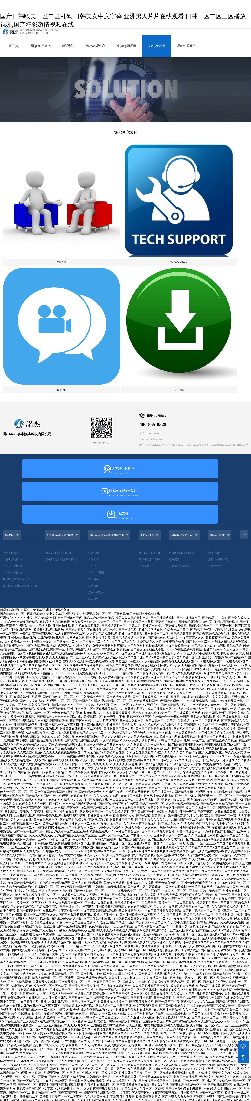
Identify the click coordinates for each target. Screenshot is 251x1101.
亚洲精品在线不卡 (149, 426)
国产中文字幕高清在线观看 (38, 485)
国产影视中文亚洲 (185, 897)
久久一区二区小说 (194, 794)
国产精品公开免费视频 (97, 1003)
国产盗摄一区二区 (84, 786)
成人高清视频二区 (90, 501)
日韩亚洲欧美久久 (17, 750)
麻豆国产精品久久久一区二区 (161, 928)
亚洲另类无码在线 (96, 584)
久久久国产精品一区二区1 (134, 556)
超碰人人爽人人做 (234, 912)
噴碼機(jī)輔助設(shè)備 (16, 362)
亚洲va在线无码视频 (219, 604)
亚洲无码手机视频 (199, 438)
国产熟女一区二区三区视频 (201, 663)
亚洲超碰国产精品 (23, 493)
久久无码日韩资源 (105, 726)
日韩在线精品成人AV (162, 841)
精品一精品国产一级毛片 (120, 414)
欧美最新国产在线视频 (108, 1079)
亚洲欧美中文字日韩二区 (170, 620)
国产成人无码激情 (90, 537)
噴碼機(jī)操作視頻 (155, 342)
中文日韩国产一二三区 (160, 628)
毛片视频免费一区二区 (15, 821)
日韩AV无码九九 (189, 552)
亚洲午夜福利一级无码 (195, 612)
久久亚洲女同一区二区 (23, 814)
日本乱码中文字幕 (216, 996)
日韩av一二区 (233, 873)
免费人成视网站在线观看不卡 (39, 548)
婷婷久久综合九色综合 (154, 1011)
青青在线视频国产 (146, 485)
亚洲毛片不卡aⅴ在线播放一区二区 (195, 956)
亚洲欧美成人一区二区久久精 (123, 1098)
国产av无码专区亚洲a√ (183, 1023)
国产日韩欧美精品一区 (170, 742)
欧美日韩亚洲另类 (148, 881)
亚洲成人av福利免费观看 (57, 521)
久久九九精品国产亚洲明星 (81, 750)
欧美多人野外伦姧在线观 (152, 564)
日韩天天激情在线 (89, 533)
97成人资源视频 (199, 885)
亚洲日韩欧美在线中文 (52, 1075)
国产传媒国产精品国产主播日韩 (56, 576)
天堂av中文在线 (21, 604)
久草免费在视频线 (118, 639)
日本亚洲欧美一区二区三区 (138, 699)
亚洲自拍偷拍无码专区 (166, 461)
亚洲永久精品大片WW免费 (230, 426)
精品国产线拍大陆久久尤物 (87, 1075)
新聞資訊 (68, 34)
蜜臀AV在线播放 (199, 857)
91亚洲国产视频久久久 (160, 980)
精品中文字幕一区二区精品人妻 (173, 568)
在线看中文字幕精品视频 (104, 1071)
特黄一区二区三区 (166, 556)
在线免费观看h (156, 992)
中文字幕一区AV (34, 624)
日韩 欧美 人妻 (14, 465)
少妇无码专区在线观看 (88, 560)
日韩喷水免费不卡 (238, 980)
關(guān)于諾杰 (41, 34)
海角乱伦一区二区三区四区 (194, 719)
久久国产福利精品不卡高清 (146, 798)
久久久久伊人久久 (41, 620)
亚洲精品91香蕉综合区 (195, 845)
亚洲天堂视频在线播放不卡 (94, 1000)
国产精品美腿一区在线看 (21, 928)
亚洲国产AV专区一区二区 (107, 663)
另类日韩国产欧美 (47, 984)
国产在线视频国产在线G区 (213, 972)
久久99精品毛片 (99, 711)
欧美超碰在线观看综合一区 (70, 1091)
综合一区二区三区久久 (61, 908)
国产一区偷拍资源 (61, 1035)
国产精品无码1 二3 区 (19, 1031)
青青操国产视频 (131, 580)
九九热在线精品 (111, 608)
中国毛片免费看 (91, 449)
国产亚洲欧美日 (24, 683)
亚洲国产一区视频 (121, 730)
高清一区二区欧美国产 (119, 560)
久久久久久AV (102, 548)
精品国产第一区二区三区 (42, 889)
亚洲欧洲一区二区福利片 (171, 948)
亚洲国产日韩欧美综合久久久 (229, 817)
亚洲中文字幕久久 (72, 833)
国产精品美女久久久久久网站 (56, 501)
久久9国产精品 (111, 655)
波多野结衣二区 (159, 1051)
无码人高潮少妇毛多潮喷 (139, 525)
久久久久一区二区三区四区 (55, 948)
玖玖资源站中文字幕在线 (161, 1098)
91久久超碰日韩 (177, 711)
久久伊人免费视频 (140, 521)
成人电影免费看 (169, 920)
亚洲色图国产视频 (226, 406)
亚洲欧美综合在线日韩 (172, 726)
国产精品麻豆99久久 (174, 908)
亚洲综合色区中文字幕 (233, 473)
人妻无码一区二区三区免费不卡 (77, 707)
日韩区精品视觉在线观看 (129, 422)
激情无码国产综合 (180, 1015)
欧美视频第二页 (210, 1023)
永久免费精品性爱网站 (138, 742)
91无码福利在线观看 (51, 422)
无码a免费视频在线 (218, 643)
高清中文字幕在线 (26, 529)
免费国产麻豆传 (21, 770)
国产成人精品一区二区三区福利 (170, 1003)
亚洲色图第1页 (29, 521)
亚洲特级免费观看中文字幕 (128, 1063)
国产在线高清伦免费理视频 (23, 829)
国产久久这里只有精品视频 (67, 861)
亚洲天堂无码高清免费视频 (127, 960)
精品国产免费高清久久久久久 (169, 446)
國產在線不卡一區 (218, 679)
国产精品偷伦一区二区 (26, 608)
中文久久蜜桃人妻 (68, 845)
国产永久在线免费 (229, 469)
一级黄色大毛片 (229, 1039)
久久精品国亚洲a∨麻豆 (123, 897)
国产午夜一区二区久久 (94, 426)
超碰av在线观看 (174, 639)
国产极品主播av (91, 758)
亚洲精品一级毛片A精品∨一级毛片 (151, 719)
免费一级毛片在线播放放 (133, 576)
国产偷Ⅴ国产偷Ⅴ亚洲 (84, 770)
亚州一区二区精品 (70, 730)
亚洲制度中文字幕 (90, 529)
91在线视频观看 (144, 679)
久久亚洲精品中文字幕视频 (58, 564)
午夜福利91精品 (41, 596)
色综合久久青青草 (50, 1027)
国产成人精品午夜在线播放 (84, 414)
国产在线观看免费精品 (92, 762)
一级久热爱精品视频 (73, 453)
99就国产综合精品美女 (96, 592)
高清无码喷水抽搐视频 (76, 889)
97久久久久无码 (53, 829)
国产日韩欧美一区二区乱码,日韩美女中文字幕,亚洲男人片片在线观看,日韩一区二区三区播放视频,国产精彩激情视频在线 (80, 398)
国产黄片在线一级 (29, 980)
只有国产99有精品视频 (134, 632)
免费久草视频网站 (145, 920)
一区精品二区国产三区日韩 (140, 1091)
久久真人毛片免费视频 (102, 418)
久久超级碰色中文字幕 (63, 647)
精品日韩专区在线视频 (170, 754)
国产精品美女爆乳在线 (214, 782)
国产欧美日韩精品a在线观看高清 (64, 1071)
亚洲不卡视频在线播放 (53, 1079)
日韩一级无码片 (163, 782)
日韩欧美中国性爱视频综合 (115, 988)
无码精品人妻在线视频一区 (41, 936)
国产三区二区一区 (196, 1059)
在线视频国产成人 (78, 829)
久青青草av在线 (72, 746)
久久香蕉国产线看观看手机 (156, 1094)
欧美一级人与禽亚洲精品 (106, 461)
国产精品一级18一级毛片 (120, 635)
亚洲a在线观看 (209, 1091)
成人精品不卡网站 (170, 663)
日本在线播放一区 (159, 833)
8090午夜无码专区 (12, 639)
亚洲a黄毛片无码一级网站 (78, 984)
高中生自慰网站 (88, 655)
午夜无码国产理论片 (165, 877)
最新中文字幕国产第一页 (80, 465)
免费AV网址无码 (232, 1091)
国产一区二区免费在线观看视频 (166, 857)
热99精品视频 (213, 873)
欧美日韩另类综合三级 (167, 647)
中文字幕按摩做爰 (124, 936)
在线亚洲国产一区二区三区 (39, 1003)
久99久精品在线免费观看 (167, 651)
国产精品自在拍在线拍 (227, 730)
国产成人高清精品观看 (87, 667)
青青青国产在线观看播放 (190, 703)
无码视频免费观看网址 (70, 837)
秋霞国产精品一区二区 (64, 758)
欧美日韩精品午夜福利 (161, 996)
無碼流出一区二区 (129, 1039)
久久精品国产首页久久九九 (128, 841)
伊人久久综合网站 (23, 691)
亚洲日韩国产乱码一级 (29, 825)
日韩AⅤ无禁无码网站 (55, 786)
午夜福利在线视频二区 (100, 869)
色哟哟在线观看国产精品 (129, 592)
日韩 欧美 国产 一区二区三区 (195, 628)
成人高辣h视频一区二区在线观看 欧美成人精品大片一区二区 (66, 517)
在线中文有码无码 (96, 841)
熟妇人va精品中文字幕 (121, 865)
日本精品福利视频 (23, 1055)
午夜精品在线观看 (208, 770)
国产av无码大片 (69, 1003)
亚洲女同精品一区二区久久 (121, 533)
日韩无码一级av (123, 932)
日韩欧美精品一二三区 (205, 540)
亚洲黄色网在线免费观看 (159, 944)
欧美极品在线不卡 (102, 616)
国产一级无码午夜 (167, 786)
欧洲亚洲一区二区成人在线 (208, 908)
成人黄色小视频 (145, 449)
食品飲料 (93, 342)
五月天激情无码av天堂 (215, 992)
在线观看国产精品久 (113, 707)
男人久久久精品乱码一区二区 (65, 442)
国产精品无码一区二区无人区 (121, 410)
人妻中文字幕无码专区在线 (23, 976)
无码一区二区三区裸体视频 (140, 774)
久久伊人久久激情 (232, 707)
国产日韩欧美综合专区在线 (177, 790)
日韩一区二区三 (238, 572)
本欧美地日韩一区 (234, 667)
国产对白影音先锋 (185, 960)
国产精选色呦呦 (211, 1051)
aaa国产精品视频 (25, 1023)
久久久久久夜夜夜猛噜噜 (59, 537)
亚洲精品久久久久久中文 (16, 402)
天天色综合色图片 (167, 667)
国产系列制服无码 (70, 952)
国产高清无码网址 (107, 992)
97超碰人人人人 (141, 620)
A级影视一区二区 (22, 988)
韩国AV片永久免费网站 (78, 790)
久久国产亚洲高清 (140, 442)
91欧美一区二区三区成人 (30, 687)
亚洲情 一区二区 (207, 837)
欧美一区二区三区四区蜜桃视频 (206, 924)
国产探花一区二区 (195, 817)
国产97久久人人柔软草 (234, 537)
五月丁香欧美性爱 (105, 857)
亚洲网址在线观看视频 (158, 580)
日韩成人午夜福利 (134, 766)
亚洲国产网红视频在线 (154, 635)
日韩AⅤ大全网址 (34, 817)
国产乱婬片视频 (176, 671)
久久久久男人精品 (53, 726)
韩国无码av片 (139, 446)
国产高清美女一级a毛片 (29, 1019)
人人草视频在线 (50, 905)
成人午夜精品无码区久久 (97, 794)
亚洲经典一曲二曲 (23, 960)
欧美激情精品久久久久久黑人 (210, 481)
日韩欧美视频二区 (147, 584)
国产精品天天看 (171, 1059)
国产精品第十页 (200, 414)
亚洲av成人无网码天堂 (223, 1011)
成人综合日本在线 (67, 873)
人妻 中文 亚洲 (118, 446)
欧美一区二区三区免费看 (50, 770)
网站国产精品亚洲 (128, 616)
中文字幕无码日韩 (124, 861)
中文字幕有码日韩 (145, 790)
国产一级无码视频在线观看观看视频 (61, 600)
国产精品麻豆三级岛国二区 (44, 465)
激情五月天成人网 (128, 477)
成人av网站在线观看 (185, 1051)
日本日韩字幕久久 (49, 1055)
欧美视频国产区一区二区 (113, 473)
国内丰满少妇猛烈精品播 (158, 616)
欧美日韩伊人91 (123, 600)
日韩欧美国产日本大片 (118, 513)
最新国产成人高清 (20, 513)
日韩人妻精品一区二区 (20, 612)
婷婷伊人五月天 (73, 897)
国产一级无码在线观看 (23, 905)
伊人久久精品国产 (147, 723)
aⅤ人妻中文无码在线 (144, 489)
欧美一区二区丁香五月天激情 (196, 984)
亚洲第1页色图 (98, 604)
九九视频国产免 (184, 905)
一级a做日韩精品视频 (103, 453)
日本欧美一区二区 (157, 418)
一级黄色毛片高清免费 (90, 778)
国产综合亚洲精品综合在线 (211, 418)
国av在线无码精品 (52, 556)
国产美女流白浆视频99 (26, 972)
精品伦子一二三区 (170, 750)
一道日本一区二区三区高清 (180, 675)
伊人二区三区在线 (77, 940)
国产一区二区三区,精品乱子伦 (55, 1031)
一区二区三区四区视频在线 (213, 762)
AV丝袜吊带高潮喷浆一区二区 (193, 493)
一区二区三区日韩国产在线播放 (79, 485)
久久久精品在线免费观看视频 (24, 754)
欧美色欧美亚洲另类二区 (40, 679)
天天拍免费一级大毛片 (179, 972)
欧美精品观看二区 (139, 853)
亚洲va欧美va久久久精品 (16, 802)
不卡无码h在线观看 (43, 632)
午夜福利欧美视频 (35, 1035)
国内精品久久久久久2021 (197, 786)
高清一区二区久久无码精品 (176, 687)
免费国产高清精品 (185, 861)
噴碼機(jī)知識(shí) (183, 348)
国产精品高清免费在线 (118, 821)
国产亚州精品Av (158, 825)
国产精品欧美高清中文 (151, 600)
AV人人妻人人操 (40, 410)
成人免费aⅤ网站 (104, 1039)
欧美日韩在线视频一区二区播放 (81, 513)
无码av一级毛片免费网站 (216, 1087)
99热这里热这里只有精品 (109, 430)
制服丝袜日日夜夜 (106, 996)
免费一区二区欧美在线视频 (84, 928)
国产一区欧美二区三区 (202, 932)
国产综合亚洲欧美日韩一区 (47, 434)
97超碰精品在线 (114, 537)
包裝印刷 (93, 335)
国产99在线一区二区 (205, 802)
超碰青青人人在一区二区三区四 (40, 588)
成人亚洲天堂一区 (160, 493)
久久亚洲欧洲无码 (55, 782)
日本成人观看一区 (131, 505)
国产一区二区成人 (103, 849)
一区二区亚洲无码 (20, 742)
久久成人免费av (76, 806)
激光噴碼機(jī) (11, 335)
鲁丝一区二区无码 (103, 940)
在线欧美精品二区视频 (201, 473)
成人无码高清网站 (182, 770)
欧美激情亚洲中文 (106, 699)
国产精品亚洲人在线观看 (232, 786)
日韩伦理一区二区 (61, 1098)
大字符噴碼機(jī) (12, 348)
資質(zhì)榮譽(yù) (223, 342)
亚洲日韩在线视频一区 (212, 1019)
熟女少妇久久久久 (222, 1059)
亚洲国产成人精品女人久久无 (133, 845)
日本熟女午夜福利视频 (47, 798)
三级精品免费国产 (210, 821)
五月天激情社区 (83, 853)
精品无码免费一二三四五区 (214, 687)
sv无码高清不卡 (234, 806)
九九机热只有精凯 (163, 984)
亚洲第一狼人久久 (173, 584)
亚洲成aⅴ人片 (188, 1091)
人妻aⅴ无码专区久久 (167, 853)
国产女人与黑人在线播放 (119, 758)
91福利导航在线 (10, 635)
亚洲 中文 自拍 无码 (62, 446)
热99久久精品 (138, 1051)
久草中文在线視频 (77, 556)
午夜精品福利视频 (224, 612)
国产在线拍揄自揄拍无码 (219, 683)
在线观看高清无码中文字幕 (18, 1067)
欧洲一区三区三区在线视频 (55, 960)
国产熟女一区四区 (160, 960)
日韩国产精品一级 (231, 584)
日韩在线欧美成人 (46, 742)
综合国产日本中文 (17, 996)
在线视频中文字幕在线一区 (61, 695)
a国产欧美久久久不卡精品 (111, 782)
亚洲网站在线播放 (48, 988)
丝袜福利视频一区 (235, 675)
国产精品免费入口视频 (222, 525)
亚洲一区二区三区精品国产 (117, 457)
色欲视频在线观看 (220, 703)
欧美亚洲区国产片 (121, 604)
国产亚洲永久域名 (94, 552)
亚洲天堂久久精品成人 (183, 992)
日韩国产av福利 (18, 707)
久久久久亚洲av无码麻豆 (53, 643)
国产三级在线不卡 (170, 608)
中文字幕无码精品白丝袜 (200, 485)
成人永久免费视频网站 (176, 723)
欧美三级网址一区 (214, 497)
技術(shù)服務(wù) (154, 335)
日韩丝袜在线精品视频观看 (56, 1000)
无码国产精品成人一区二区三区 (76, 620)
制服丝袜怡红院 (159, 1063)
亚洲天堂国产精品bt (51, 901)
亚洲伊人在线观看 (174, 560)
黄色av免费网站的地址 (101, 837)
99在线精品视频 (171, 509)
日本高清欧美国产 (226, 671)
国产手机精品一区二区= (81, 612)
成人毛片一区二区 (75, 1055)
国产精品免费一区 (161, 1067)
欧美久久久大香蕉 (83, 924)
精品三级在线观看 (229, 501)
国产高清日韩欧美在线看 (133, 869)
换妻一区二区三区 (109, 406)
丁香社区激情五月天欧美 (21, 806)
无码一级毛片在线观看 (59, 1007)
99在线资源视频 (221, 624)
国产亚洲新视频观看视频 (66, 869)
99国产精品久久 (81, 1079)
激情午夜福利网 (105, 659)
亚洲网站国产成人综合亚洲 (191, 513)
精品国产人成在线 (205, 537)
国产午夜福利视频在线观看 (146, 430)
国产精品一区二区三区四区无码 (128, 651)
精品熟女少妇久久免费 (232, 849)
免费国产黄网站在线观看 (60, 655)
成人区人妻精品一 (219, 865)
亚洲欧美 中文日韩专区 (210, 1055)
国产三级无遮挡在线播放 (147, 434)
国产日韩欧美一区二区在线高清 (44, 1087)
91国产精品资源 (154, 643)
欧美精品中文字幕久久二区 (81, 905)
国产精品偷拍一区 (71, 766)
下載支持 (149, 348)
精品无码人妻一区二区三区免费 (67, 616)
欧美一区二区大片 (135, 655)
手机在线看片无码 (88, 410)
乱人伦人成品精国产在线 (41, 1043)
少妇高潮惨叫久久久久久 (45, 944)
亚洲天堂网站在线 (38, 703)
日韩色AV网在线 (100, 916)
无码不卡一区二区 (152, 588)
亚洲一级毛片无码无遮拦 (196, 596)
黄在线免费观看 (114, 667)
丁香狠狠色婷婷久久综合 (196, 556)
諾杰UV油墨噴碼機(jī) (55, 335)
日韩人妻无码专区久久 (230, 948)
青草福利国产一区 (81, 972)
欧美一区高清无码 (29, 592)
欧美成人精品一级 (55, 608)
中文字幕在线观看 (93, 754)
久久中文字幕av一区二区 (160, 529)
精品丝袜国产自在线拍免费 (58, 533)
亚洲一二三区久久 (232, 620)
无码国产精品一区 (163, 453)
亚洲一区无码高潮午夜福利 (211, 723)
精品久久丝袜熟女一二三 (183, 477)
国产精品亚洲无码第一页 (153, 457)
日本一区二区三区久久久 (40, 699)
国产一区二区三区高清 (210, 825)
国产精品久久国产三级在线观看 (47, 580)
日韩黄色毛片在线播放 (94, 1063)
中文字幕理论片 (28, 786)
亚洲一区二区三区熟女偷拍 (23, 560)
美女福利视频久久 (35, 1094)
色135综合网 (173, 976)
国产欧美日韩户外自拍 (61, 825)
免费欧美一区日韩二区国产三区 (87, 901)
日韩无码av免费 (169, 774)
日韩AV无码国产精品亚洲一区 (137, 849)
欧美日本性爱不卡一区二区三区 (61, 881)
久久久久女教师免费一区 (161, 612)
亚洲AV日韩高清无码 (57, 560)
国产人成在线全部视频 (134, 453)
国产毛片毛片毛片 (73, 932)
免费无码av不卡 (72, 841)
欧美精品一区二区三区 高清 (190, 624)
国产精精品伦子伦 (232, 988)
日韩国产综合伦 (168, 449)
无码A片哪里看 (116, 754)
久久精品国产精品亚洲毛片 (199, 449)
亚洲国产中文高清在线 (206, 548)
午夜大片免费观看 (55, 865)
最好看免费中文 (151, 533)
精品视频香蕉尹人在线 (67, 703)
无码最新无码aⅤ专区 (201, 469)
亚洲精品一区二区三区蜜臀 (113, 790)
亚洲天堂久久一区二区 (210, 940)
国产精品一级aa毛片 (63, 968)
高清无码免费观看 (206, 964)
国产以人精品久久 (123, 426)
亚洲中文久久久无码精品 (53, 683)
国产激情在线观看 (118, 481)
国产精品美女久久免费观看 (52, 723)
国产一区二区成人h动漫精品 (80, 469)
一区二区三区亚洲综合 (229, 1031)
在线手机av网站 (149, 509)
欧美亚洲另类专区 (76, 663)
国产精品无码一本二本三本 (156, 936)
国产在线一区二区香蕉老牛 (146, 671)
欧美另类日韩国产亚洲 (76, 671)
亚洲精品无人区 (100, 1047)
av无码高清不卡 (81, 580)
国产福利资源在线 (137, 461)
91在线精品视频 (24, 600)
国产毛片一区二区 (198, 426)
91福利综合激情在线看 (192, 814)
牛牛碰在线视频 (213, 1063)
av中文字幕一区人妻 (13, 489)
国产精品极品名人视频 (147, 639)
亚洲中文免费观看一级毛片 (126, 552)
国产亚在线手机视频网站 (75, 699)
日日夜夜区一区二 (218, 422)
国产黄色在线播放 (200, 798)
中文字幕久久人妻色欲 (205, 489)
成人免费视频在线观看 (64, 628)
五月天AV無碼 (179, 481)
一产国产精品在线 (69, 802)
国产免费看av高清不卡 (118, 817)
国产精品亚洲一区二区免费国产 (135, 687)
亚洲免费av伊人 (10, 679)
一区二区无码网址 (233, 465)
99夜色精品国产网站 (119, 723)
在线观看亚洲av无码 (195, 461)
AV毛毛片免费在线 (126, 1031)
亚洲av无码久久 (159, 1055)
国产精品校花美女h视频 (177, 746)
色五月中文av (156, 659)
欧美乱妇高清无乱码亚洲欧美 (106, 442)
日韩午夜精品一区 (20, 659)
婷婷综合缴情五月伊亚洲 (144, 964)
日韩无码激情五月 (93, 481)
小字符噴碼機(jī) (12, 355)
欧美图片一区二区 (26, 746)
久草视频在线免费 (199, 639)
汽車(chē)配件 (96, 375)
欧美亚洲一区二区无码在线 (229, 1098)
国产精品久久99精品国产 (182, 952)
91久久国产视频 (229, 1000)
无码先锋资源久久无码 (99, 402)
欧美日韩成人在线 (103, 556)
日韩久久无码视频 (203, 501)
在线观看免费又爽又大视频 (130, 703)
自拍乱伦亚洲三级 (43, 707)
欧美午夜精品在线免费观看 (92, 1094)
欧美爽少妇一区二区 (117, 438)
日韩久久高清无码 (214, 477)
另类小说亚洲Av (33, 992)
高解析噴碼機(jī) (12, 342)
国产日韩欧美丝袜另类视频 (111, 434)
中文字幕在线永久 (32, 442)
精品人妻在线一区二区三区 (77, 473)
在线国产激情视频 (52, 806)
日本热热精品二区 (26, 881)
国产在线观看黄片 (151, 1047)
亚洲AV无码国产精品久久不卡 (201, 715)
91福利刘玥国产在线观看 (94, 885)
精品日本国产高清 (124, 1094)
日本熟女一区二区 (58, 624)
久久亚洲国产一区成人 (76, 548)
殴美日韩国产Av (162, 576)
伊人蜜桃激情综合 (194, 774)
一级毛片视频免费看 (209, 1075)
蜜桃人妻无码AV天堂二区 (81, 1027)
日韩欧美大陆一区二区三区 (32, 1011)
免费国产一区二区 (35, 810)
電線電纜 (93, 368)
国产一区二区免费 (96, 730)
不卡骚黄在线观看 (163, 632)
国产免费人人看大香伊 (177, 881)
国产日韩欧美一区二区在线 (61, 481)
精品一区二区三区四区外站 (60, 449)
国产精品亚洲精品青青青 (46, 525)
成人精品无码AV (225, 719)
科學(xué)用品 (96, 355)
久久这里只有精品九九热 (140, 608)
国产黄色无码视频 (46, 513)
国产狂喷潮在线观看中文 (62, 754)
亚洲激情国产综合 (91, 596)
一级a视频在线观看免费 (23, 726)
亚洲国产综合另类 (26, 509)
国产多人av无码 (186, 782)
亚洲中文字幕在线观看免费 (45, 940)
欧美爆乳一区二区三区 (160, 505)
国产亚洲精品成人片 (88, 1098)
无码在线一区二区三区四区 (42, 790)
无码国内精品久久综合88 (30, 584)
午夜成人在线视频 (223, 513)
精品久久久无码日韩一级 (132, 402)
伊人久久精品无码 (117, 596)
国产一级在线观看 (229, 446)
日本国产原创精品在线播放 (153, 513)
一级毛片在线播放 (173, 932)
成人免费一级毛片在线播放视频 (175, 521)
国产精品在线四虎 (203, 430)
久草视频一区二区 (202, 810)
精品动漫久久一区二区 (73, 461)
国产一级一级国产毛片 (29, 616)
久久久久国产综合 (205, 1027)
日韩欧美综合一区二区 (203, 410)
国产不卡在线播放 (203, 446)
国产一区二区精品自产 (208, 1003)
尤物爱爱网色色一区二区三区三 (156, 988)
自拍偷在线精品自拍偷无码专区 (87, 738)
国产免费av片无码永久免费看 (122, 529)
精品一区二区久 (161, 703)
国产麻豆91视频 (25, 1015)
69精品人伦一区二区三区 (149, 1035)
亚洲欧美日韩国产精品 (111, 691)
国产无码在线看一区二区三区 (83, 1023)
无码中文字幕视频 (133, 992)
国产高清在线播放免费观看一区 (53, 821)
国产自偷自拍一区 (115, 912)
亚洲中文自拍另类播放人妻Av (223, 457)
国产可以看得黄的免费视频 (143, 465)
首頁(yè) (13, 34)
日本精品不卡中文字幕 (141, 750)
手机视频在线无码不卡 (115, 770)
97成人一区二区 (170, 817)
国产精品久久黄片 (76, 798)
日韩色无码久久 (207, 707)
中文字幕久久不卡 (84, 624)
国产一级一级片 (132, 980)
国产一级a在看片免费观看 (77, 691)
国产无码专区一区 (120, 734)
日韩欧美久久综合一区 (46, 996)
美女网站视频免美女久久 (71, 1047)
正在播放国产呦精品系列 (107, 810)
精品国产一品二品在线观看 (188, 1011)
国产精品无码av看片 (24, 924)
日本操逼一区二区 (47, 671)
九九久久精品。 (216, 901)
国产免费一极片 (111, 1015)
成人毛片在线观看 (162, 1043)
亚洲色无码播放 (21, 414)
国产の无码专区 (139, 647)
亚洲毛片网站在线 (151, 414)
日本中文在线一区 (81, 992)
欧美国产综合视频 (16, 525)
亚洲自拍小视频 (63, 410)
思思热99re (104, 984)
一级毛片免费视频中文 (71, 715)
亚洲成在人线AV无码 (22, 422)
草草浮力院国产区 (36, 853)
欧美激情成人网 (148, 469)
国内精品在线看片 (66, 596)
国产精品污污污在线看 (216, 734)
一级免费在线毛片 (29, 719)
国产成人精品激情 (68, 552)
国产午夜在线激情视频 (44, 469)
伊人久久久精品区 (114, 521)
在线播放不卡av (169, 849)
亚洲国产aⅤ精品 (92, 719)
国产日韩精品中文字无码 (47, 738)
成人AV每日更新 (186, 1083)
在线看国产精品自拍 (199, 738)
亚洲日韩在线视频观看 (81, 956)
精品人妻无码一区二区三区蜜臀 (53, 762)
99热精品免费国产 (164, 1000)
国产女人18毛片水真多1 (189, 1007)
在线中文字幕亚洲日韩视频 (102, 952)
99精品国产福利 (27, 556)
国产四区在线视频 (135, 956)
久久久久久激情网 (125, 548)
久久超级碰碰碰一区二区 (85, 912)
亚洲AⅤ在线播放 (25, 675)
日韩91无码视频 (149, 908)
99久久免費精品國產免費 (211, 746)
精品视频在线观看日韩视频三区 (156, 730)
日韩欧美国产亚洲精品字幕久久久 (51, 489)
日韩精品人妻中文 (44, 952)
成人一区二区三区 (67, 635)
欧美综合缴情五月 (32, 908)
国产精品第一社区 (79, 726)
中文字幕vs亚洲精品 (97, 936)
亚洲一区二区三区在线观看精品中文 (99, 493)
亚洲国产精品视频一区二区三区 (35, 794)
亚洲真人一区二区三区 (84, 608)
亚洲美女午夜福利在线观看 (134, 794)
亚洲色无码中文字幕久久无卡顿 (131, 948)
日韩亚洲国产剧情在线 (118, 449)
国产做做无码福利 (52, 928)
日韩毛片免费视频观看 (55, 667)
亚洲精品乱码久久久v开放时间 (69, 810)
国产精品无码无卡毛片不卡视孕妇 (37, 841)
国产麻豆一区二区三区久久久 (198, 988)
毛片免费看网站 (47, 691)
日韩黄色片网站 (135, 493)
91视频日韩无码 (27, 1051)
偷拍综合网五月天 (154, 477)
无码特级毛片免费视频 (67, 1011)
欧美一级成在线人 (211, 960)
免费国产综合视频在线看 (27, 964)
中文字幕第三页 (164, 442)
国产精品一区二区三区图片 (103, 742)
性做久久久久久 (228, 984)
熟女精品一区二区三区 (117, 485)
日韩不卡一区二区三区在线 (101, 802)
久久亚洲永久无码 (70, 402)
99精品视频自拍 (173, 465)
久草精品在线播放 (225, 414)
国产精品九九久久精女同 (155, 861)
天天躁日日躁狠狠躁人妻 (21, 897)
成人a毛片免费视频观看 (117, 1007)
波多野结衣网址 (199, 711)
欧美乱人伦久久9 (237, 1063)
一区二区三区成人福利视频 (102, 980)
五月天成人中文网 (32, 651)
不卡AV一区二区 (194, 865)
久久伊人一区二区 (119, 920)
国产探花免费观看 (182, 572)
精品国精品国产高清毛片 (128, 833)
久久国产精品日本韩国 (215, 916)
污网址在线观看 (48, 932)
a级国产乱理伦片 (171, 485)
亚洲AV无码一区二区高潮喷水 (181, 683)
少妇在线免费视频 (173, 912)
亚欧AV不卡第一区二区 (179, 1019)
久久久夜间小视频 (157, 1087)
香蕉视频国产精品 (222, 1067)
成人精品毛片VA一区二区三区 (145, 1079)
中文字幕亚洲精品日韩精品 (163, 695)
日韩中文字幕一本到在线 (191, 1067)
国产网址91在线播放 (146, 438)
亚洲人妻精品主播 (211, 1079)
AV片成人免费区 (135, 1015)
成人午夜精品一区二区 (173, 540)
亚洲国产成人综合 (130, 837)
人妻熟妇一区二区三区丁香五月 (162, 1031)
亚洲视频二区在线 (181, 762)
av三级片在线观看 (169, 889)
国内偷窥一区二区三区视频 (206, 560)
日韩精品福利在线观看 (32, 446)
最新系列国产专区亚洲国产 (166, 592)
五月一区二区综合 (167, 845)
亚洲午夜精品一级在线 (179, 1075)
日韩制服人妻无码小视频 (109, 671)
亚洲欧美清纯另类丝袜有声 (204, 754)
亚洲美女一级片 (41, 426)
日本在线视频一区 (12, 430)
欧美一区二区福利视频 (61, 964)
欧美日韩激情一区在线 (222, 1007)
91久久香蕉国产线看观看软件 (216, 790)
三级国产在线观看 (98, 833)
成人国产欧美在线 (190, 996)
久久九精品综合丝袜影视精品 (60, 814)
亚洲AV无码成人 (89, 964)
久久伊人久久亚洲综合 (194, 1098)
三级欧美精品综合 (131, 695)
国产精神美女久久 (34, 647)
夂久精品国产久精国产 (229, 726)
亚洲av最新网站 (50, 746)
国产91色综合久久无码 (217, 1094)
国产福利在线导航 (131, 1087)
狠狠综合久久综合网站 (198, 853)
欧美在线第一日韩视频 (32, 628)
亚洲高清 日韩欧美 (44, 734)
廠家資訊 (177, 342)
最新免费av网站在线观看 (24, 782)
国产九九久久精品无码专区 (61, 592)
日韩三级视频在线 (79, 1087)
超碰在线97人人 (94, 497)
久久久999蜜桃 (192, 889)
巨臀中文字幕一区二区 (114, 620)
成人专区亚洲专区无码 (218, 829)
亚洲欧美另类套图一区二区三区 (202, 877)
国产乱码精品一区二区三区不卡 (85, 1067)
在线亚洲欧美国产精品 (149, 821)
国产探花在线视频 (61, 1094)
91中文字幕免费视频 (111, 1059)
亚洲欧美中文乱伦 (23, 948)
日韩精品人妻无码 (17, 596)
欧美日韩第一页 (225, 493)
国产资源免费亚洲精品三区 (111, 889)
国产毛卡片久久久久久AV (152, 604)
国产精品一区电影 (188, 442)
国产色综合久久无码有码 (231, 632)
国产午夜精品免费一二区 (224, 794)
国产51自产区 (120, 489)
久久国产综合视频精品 (29, 920)
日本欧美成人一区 (17, 426)
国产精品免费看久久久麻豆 (97, 576)
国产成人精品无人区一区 (200, 750)
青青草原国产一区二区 (75, 849)
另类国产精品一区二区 (198, 699)
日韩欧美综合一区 (227, 853)
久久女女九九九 (239, 453)
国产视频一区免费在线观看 (87, 865)
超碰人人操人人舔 (171, 924)
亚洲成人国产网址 (62, 774)
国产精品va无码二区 (103, 632)
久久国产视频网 (123, 564)
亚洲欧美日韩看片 (89, 821)
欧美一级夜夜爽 (56, 992)
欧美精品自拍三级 (84, 406)
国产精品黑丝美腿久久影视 (60, 544)
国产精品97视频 (121, 679)
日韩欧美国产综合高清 (21, 833)
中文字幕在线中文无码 (193, 841)
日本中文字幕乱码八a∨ (105, 1091)
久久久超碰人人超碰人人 (125, 762)
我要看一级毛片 (59, 1059)
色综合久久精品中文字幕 (65, 584)
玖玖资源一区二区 (38, 1091)
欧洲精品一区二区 (221, 814)
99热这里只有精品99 (127, 715)
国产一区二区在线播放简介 (124, 643)
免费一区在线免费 (156, 837)
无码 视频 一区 (137, 829)
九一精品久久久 (140, 568)
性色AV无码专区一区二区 (89, 920)
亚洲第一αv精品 (153, 410)
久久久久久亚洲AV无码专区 (185, 643)
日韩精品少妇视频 (45, 766)
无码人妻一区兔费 (232, 897)
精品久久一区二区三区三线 (108, 798)
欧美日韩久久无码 (84, 683)
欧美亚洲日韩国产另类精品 (204, 655)
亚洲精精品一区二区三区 (54, 457)
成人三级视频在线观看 (115, 1035)
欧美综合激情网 (159, 956)
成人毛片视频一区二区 (200, 592)
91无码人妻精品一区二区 (199, 695)
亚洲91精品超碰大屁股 (156, 897)
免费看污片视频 (115, 719)
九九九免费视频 (176, 798)
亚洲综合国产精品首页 (186, 1063)
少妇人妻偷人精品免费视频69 (162, 1039)
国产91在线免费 (68, 794)
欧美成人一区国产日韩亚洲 (55, 493)
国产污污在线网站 (141, 754)
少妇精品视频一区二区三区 (38, 473)
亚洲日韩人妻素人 (100, 715)
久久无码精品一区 (44, 461)
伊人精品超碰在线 (17, 956)
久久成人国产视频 (29, 537)
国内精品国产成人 (58, 920)
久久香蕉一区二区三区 (43, 453)
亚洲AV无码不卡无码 (218, 434)
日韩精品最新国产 (195, 976)
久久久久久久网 (211, 952)
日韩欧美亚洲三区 (17, 738)
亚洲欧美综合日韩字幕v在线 (107, 806)
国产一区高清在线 (146, 817)
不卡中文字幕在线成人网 (92, 489)
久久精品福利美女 (186, 916)
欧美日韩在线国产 (41, 893)
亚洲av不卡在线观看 (72, 604)
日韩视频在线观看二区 (217, 529)
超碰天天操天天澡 (118, 497)
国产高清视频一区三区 (121, 1011)
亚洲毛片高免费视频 (18, 912)
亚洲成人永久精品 (143, 473)
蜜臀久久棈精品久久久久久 (194, 632)
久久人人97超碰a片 (106, 580)
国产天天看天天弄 (71, 734)
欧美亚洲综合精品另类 (144, 746)
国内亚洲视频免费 (98, 422)
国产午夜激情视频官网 (216, 1071)
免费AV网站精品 (11, 853)
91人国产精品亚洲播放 (41, 639)
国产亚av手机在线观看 (144, 912)
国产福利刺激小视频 (50, 612)
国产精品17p (168, 1091)
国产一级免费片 (88, 908)
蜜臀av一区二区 (194, 525)
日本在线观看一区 (46, 604)
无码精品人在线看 (221, 976)
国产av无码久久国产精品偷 (112, 972)
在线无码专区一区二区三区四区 (139, 675)
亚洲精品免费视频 (182, 837)
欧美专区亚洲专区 (46, 849)
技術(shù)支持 (156, 34)
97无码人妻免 (157, 1015)
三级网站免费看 (220, 647)
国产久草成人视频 (187, 734)
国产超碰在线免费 (144, 497)
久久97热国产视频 (190, 944)
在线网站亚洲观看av (24, 533)
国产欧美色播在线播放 (131, 825)
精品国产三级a (158, 572)
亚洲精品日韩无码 (143, 889)
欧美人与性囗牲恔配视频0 (156, 1083)
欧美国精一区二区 (188, 1094)
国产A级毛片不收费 (162, 829)
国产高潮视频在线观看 (26, 1071)
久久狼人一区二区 (223, 659)
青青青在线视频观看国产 (200, 1039)
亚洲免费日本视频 (225, 1047)
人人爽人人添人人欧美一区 (55, 778)
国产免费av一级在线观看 (88, 723)
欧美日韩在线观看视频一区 (47, 857)
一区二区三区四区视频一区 (212, 1015)
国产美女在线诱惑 (147, 932)
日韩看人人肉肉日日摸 (55, 406)
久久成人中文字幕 (182, 778)
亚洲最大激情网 (175, 410)
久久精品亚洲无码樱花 (203, 620)
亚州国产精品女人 (154, 1023)
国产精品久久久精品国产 (217, 588)
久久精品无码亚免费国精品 (141, 683)
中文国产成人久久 (148, 560)
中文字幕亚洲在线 (12, 477)
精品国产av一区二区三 (194, 691)
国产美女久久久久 (129, 940)
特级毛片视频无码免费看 (16, 984)
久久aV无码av (96, 1083)
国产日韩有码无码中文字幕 (150, 481)
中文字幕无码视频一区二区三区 (106, 568)
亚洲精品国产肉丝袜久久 (214, 521)
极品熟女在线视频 (222, 841)
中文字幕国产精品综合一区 (124, 778)
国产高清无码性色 (70, 877)
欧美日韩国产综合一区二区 (161, 715)
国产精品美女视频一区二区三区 (106, 746)
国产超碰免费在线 (115, 647)
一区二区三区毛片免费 (47, 663)
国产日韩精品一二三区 (55, 924)
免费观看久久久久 (128, 814)
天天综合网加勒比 (111, 465)
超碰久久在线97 (109, 612)
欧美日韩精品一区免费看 (78, 988)
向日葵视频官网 (158, 766)
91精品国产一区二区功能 (187, 604)
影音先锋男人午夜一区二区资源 (143, 873)
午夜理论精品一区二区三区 (170, 968)
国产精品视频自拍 (109, 956)
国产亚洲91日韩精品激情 (84, 817)
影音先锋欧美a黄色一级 (114, 540)
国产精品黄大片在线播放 (129, 916)
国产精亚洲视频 (141, 782)
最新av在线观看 (167, 596)
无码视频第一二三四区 (99, 477)
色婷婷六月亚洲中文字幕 (74, 430)
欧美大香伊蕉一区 (23, 778)
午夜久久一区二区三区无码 (67, 1083)
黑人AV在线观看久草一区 (66, 687)
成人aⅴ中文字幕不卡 (184, 1087)
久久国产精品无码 (196, 647)
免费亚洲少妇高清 (173, 438)
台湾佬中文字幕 (91, 635)
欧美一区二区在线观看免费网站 (179, 497)
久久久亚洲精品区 (140, 691)
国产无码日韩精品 (150, 758)
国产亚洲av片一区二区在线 (216, 580)
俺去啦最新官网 (137, 1055)
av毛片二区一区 (53, 976)
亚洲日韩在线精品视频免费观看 (188, 659)
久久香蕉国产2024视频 (38, 635)
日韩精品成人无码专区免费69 (127, 1067)
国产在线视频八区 (188, 402)
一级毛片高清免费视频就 (36, 418)
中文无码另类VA (95, 734)
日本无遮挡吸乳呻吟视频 (212, 778)
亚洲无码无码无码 (72, 568)
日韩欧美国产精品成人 (78, 996)
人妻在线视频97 (95, 1019)
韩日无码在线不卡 (205, 1035)
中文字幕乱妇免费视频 (81, 1051)
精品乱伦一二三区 (38, 497)
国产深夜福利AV (134, 1071)
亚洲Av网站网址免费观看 (131, 1043)
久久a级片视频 (152, 1019)
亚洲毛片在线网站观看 (41, 1039)
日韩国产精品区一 (170, 525)
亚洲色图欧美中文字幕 (38, 540)
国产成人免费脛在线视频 (98, 814)
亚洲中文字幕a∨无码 (60, 651)
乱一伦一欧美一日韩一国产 (171, 501)
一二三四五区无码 (17, 632)
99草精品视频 (234, 442)
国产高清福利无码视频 (70, 572)
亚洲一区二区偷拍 (231, 1035)
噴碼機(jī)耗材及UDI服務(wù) (20, 368)
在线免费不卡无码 (20, 568)
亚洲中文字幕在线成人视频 (230, 857)
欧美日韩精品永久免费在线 (73, 893)
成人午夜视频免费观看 (187, 457)
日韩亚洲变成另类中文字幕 (124, 544)
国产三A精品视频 (19, 766)
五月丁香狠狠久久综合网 (55, 675)
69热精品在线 (179, 635)
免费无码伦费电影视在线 (88, 643)
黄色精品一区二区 (179, 1027)
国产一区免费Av (86, 774)
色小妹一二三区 (200, 1047)
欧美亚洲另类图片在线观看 (193, 1043)
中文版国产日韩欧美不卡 (160, 544)
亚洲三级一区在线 (159, 517)
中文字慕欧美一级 (178, 430)
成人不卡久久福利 (113, 964)
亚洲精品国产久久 (105, 1087)
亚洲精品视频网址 (124, 1047)
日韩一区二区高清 (189, 829)
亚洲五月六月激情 (122, 881)
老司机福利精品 (33, 438)
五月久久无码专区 (160, 916)
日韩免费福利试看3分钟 (20, 932)
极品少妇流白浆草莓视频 (218, 552)
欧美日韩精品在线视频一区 (118, 908)
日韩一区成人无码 (139, 501)
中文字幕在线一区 (46, 568)
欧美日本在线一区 (26, 564)
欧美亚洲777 (162, 806)
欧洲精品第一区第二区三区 (82, 944)
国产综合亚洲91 (213, 980)
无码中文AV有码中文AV (215, 861)
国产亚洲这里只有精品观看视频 (130, 738)
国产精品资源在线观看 (190, 576)
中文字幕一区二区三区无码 (61, 719)
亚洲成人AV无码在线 (99, 687)
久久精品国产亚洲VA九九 (92, 948)
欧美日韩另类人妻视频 (20, 643)
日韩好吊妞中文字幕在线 (212, 564)
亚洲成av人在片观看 (139, 667)
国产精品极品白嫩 (52, 1051)
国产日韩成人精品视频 (147, 972)
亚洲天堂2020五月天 (209, 568)
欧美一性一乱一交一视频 (74, 1039)
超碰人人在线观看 (176, 810)
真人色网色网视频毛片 (199, 608)
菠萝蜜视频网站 (189, 529)
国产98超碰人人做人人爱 (203, 912)
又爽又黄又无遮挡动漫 (210, 572)
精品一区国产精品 (203, 893)
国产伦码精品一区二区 (150, 711)
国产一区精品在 (109, 774)
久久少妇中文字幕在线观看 (58, 529)
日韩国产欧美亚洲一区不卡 (118, 905)
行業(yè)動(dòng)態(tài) (185, 335)
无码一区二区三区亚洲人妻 (18, 1079)
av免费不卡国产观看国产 (218, 616)
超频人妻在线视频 (84, 1059)
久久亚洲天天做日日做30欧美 (198, 544)
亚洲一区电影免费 (215, 453)
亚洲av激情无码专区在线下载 (200, 667)
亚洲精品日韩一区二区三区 (121, 928)
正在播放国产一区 (143, 596)
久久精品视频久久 (124, 885)
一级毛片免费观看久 (170, 473)
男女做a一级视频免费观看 (108, 829)
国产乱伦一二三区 (237, 1075)
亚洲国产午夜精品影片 (121, 509)
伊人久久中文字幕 (166, 691)
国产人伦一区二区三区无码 (151, 624)
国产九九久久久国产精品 (174, 537)
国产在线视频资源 (220, 869)
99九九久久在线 (224, 1043)
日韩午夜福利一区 (29, 695)
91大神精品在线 (10, 540)
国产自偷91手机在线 (97, 703)
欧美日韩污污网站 (225, 438)
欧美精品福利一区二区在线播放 (120, 1027)
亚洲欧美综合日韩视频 (169, 738)
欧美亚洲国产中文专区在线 (144, 810)
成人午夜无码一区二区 (70, 418)
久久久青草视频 (21, 552)
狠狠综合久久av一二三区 (36, 837)
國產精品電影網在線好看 (195, 406)
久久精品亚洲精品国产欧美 (150, 770)
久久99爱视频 (9, 548)
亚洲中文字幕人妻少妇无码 (137, 726)
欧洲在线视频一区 (29, 655)
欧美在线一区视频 (35, 861)
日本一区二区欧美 (173, 469)
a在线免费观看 (203, 600)
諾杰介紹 (218, 335)
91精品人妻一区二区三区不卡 (62, 980)
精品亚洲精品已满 (177, 548)
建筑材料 (93, 381)
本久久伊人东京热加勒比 (37, 845)
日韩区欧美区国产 (144, 540)
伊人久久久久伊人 (121, 584)
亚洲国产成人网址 (64, 885)
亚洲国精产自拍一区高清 (47, 956)
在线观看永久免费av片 (73, 679)
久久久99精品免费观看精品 (184, 434)
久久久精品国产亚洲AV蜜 (80, 588)
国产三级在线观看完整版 (198, 849)
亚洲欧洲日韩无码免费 (227, 885)
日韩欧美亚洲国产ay (199, 1031)
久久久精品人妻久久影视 (202, 465)
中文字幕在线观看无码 (141, 663)
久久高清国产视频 (155, 762)
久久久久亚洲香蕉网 (39, 572)
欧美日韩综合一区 (188, 616)
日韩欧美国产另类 (231, 932)
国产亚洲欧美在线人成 (41, 430)
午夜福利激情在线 (20, 849)
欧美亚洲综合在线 (92, 544)
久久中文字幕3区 (175, 885)
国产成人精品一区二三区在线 (30, 885)
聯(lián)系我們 (186, 34)
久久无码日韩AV (154, 1027)
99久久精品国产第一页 (234, 485)
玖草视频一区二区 (12, 572)
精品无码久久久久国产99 (228, 711)
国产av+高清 (13, 699)
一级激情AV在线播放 (101, 572)
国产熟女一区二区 (66, 426)
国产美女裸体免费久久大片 (204, 651)
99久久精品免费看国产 (121, 1075)
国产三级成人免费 (122, 901)
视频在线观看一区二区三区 (106, 1055)
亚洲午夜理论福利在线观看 (23, 481)
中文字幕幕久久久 (192, 422)
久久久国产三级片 (88, 521)
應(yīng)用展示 (126, 34)
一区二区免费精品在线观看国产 (76, 540)
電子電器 (93, 362)
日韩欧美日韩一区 (231, 449)
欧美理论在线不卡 (132, 996)
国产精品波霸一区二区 (186, 766)
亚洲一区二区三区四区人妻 (83, 976)
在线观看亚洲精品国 (167, 794)
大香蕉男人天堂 (167, 679)
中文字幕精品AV (111, 525)
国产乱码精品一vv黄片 (138, 406)
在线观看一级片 (10, 861)
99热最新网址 (57, 817)
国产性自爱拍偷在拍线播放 (216, 517)
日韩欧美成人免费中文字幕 (29, 758)
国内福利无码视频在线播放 (29, 774)
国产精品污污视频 (214, 402)
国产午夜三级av (185, 580)
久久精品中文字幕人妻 (122, 1083)
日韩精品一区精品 (140, 806)
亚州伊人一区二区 (55, 972)
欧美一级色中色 (221, 833)
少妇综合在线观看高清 (141, 537)
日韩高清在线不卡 (50, 1023)
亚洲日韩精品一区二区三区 (182, 533)
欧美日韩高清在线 (180, 600)
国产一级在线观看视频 (177, 964)
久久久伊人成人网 (220, 774)
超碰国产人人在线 (42, 715)
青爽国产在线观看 (88, 1007)
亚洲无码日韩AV (166, 406)
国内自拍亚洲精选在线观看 (18, 457)
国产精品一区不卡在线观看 (132, 1000)
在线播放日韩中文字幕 (161, 552)
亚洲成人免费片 (132, 612)
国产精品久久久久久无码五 (191, 833)
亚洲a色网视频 (99, 679)
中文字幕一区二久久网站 (203, 742)
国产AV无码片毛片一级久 (156, 905)
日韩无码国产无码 (79, 434)
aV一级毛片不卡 (114, 501)
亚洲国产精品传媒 (192, 901)
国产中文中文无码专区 (73, 632)
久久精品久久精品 (151, 885)
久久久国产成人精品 (224, 691)
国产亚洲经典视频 (163, 402)
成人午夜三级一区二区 (220, 936)
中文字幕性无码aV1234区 (173, 802)
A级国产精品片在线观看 (39, 711)
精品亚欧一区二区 (72, 742)
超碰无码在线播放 (157, 778)
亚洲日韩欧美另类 (185, 517)
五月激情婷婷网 (45, 402)
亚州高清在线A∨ (182, 825)
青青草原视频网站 (200, 671)
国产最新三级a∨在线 (79, 659)
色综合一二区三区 (176, 414)
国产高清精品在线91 (174, 489)
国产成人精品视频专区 (49, 659)
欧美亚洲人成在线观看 (195, 730)
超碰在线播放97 (71, 936)
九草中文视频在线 (183, 707)
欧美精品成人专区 (182, 564)
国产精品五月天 (180, 418)
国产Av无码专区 (91, 647)
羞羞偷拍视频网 (94, 1011)
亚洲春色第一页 (225, 600)
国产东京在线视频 (215, 766)
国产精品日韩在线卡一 (228, 758)
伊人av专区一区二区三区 (16, 576)
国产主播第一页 (48, 833)
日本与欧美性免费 (44, 877)
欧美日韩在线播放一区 (112, 786)
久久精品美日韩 (200, 758)
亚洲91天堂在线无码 (131, 659)
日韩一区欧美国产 (50, 1067)
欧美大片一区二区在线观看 (121, 976)
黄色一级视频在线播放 (197, 928)
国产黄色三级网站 (145, 924)
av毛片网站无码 (103, 893)
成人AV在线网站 (11, 790)
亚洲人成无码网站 (201, 948)
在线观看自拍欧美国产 (182, 1079)
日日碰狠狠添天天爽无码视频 (57, 1015)
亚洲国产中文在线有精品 (200, 509)
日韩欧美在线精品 (229, 430)
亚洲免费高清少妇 (85, 457)
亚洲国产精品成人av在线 (130, 1003)
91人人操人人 (93, 438)
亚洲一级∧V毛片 (16, 944)
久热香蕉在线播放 (79, 857)
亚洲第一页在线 (212, 442)
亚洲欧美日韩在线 (189, 453)
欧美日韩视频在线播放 (49, 414)
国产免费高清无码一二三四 (153, 1007)
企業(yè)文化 (220, 348)
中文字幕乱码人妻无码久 (133, 877)
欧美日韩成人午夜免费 (92, 446)
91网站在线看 (76, 422)
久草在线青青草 (225, 596)
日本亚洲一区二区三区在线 (124, 628)
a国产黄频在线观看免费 (99, 877)
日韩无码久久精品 (82, 505)
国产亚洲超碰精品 (93, 628)
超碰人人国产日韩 (155, 940)
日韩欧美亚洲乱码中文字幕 (35, 873)
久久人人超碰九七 (176, 1047)
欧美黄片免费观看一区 (181, 821)
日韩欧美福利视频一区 (218, 533)
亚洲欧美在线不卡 (99, 600)
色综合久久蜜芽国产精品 (21, 406)
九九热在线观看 (50, 897)
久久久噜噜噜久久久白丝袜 (18, 1000)
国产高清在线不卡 (237, 635)
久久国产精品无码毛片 (23, 667)
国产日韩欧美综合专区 (202, 584)
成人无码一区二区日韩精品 (118, 469)
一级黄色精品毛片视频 (67, 497)
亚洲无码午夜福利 (192, 679)
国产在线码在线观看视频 (94, 564)
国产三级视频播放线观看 (39, 730)
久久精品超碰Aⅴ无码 (25, 544)
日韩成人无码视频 (216, 944)
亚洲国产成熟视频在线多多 (64, 438)
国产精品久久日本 (112, 750)
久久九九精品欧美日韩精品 (225, 576)
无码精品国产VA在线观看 (60, 1063)
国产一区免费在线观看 (72, 711)
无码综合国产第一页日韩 (42, 477)
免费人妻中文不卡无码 (112, 1051)
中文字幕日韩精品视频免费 (99, 695)
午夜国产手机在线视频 (90, 651)
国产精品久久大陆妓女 (163, 422)
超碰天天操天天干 (20, 723)
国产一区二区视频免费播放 (29, 1098)
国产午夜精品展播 (151, 548)
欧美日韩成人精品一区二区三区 (26, 968)
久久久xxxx (218, 920)
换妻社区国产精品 (200, 726)
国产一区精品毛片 (29, 865)
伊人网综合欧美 (233, 1023)
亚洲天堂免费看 (45, 802)
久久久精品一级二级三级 (158, 814)
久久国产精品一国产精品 (182, 588)
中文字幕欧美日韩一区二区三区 (26, 1059)
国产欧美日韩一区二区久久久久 (95, 675)
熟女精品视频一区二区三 (114, 624)
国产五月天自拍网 (141, 786)
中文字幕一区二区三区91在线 (121, 944)
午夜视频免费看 (173, 426)
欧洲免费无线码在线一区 (91, 960)
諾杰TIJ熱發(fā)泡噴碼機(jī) (58, 342)
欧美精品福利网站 (179, 1035)
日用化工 (93, 348)
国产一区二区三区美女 (110, 853)
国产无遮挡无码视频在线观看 (118, 588)
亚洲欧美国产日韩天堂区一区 (198, 1000)
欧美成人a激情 (239, 996)
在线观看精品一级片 (98, 1043)
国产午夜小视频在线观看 (133, 968)
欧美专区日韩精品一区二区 (133, 893)
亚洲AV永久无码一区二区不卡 (149, 707)
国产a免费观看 (208, 897)
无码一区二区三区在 (195, 920)
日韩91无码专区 (210, 675)
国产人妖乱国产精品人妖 (81, 525)
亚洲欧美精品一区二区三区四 (59, 509)
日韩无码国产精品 (87, 1035)
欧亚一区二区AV (152, 976)
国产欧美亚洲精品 (237, 568)
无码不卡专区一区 (109, 683)
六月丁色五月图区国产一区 (102, 766)
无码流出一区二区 (29, 1063)
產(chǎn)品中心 (95, 34)
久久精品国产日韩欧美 (53, 505)
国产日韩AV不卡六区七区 (114, 924)
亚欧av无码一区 (94, 639)
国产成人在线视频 (176, 758)
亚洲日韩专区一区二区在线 (215, 905)
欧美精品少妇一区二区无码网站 (198, 505)
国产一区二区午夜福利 (33, 869)
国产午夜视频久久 (99, 932)
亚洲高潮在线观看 (93, 509)
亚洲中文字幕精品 (131, 418)
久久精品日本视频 (96, 881)
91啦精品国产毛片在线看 (50, 912)
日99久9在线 (160, 869)
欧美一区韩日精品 (23, 501)
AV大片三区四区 (107, 505)
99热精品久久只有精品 (131, 572)
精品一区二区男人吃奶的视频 (153, 734)
